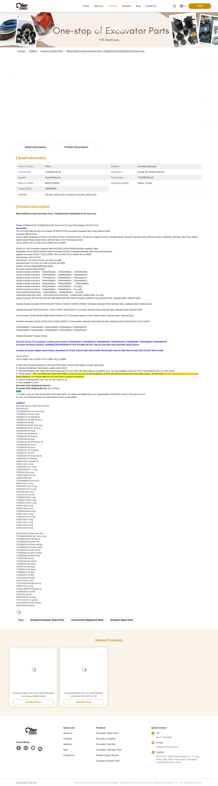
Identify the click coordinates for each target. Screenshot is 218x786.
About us (67, 733)
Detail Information (35, 147)
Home (86, 6)
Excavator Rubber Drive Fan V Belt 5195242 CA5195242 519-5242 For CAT (84, 694)
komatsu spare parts (122, 620)
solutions (126, 6)
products (112, 6)
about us (98, 6)
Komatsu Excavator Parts (52, 51)
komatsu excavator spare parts (47, 620)
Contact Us (68, 755)
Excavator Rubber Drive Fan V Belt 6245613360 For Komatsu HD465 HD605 (33, 694)
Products (33, 51)
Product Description (76, 147)
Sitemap (32, 783)
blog (138, 6)
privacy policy (22, 783)
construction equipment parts (87, 620)
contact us (150, 6)
